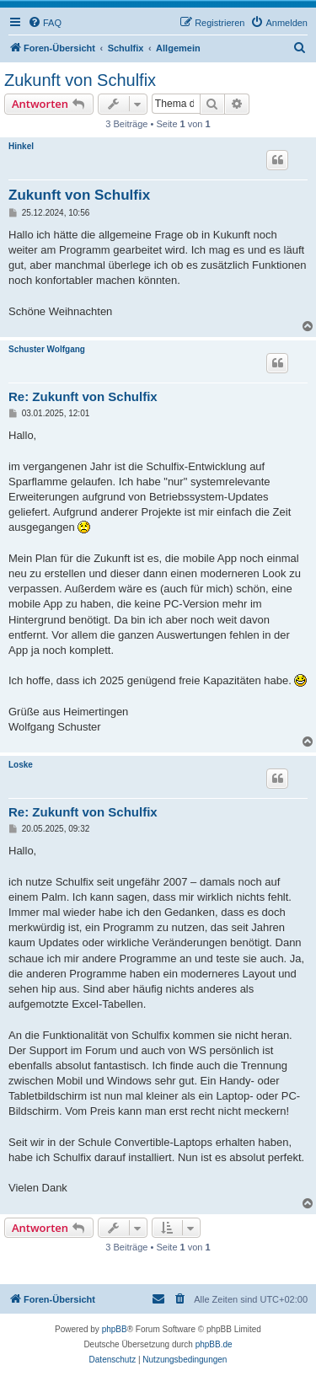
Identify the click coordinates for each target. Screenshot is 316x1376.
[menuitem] (45, 23)
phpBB (114, 1329)
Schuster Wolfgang (46, 349)
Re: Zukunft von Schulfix (83, 396)
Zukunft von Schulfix (80, 80)
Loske (20, 764)
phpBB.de (214, 1344)
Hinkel (21, 146)
